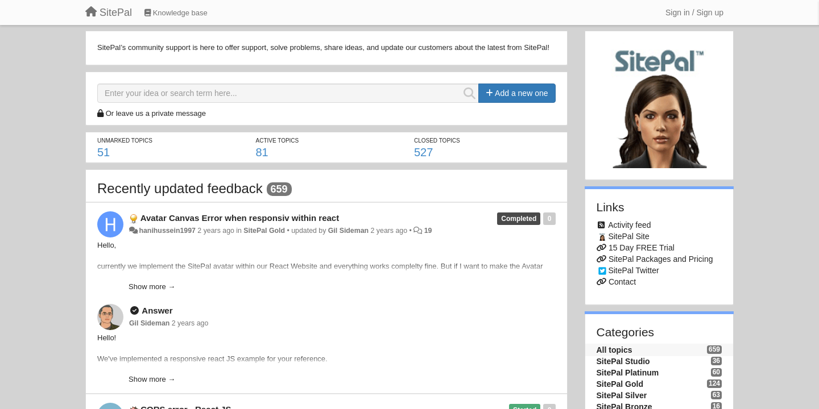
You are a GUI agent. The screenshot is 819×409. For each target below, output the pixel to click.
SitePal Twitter (633, 270)
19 (428, 231)
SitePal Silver (622, 395)
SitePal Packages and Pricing (661, 259)
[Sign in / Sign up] (694, 12)
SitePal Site (628, 236)
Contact (622, 281)
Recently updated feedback (180, 188)
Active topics (277, 140)
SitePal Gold (264, 231)
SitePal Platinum (628, 372)
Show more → (152, 286)
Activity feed (629, 224)
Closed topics (437, 140)
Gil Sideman (348, 231)
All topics (614, 349)
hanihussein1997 (167, 231)
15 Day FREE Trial (642, 247)
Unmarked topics (124, 140)
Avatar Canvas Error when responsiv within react (240, 218)
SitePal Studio (623, 361)
